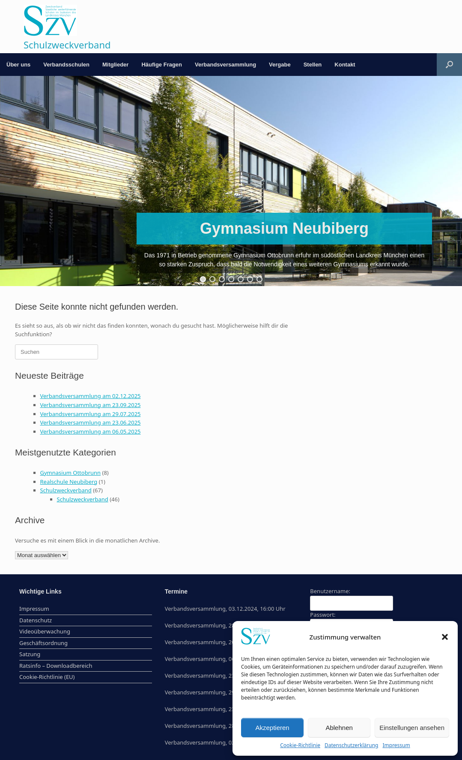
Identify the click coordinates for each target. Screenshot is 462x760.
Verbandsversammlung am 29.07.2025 (90, 414)
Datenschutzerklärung (351, 745)
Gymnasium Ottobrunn (70, 473)
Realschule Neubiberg (69, 482)
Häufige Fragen (161, 64)
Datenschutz (35, 620)
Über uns (18, 64)
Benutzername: (330, 591)
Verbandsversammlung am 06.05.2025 (90, 431)
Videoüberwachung (44, 631)
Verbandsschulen (66, 64)
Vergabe (280, 64)
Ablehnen (338, 727)
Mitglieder (115, 64)
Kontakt (344, 64)
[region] (231, 181)
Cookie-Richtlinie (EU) (47, 677)
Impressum (396, 745)
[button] (445, 637)
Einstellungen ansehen (411, 727)
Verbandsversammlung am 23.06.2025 (90, 422)
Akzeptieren (272, 727)
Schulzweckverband (66, 490)
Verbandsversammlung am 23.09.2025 (90, 405)
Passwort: (322, 614)
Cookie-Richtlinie (300, 745)
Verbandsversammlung (225, 64)
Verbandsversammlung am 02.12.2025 (90, 396)
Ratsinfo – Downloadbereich (55, 666)
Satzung (29, 654)
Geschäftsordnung (43, 643)
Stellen (313, 64)
